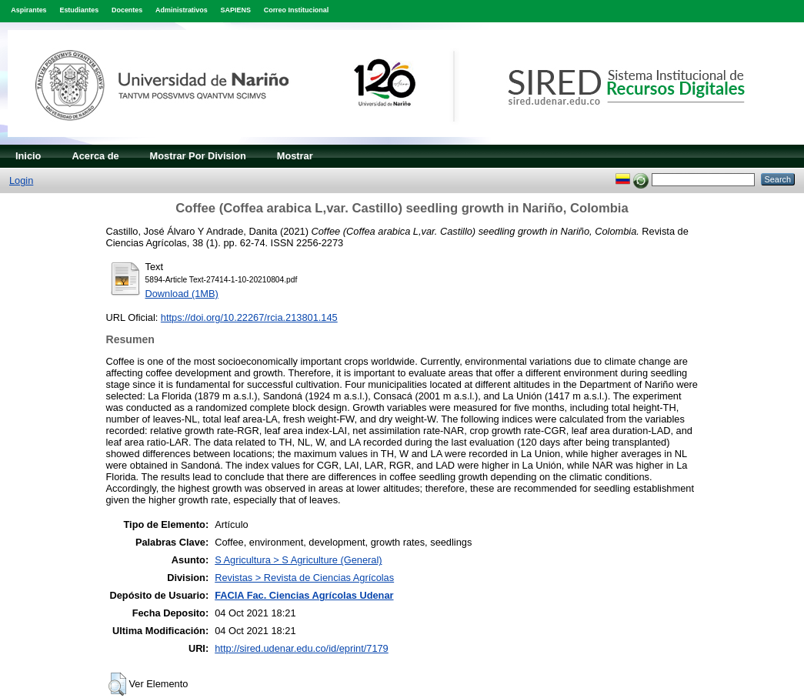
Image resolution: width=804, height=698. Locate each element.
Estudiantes (78, 10)
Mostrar (295, 156)
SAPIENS (236, 10)
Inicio (28, 156)
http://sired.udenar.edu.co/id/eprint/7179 (302, 648)
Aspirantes (28, 10)
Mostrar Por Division (198, 156)
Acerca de (95, 156)
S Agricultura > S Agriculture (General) (298, 560)
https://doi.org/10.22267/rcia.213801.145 (249, 317)
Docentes (127, 10)
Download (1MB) (182, 293)
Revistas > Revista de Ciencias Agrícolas (304, 577)
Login (21, 180)
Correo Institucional (296, 10)
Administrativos (181, 10)
